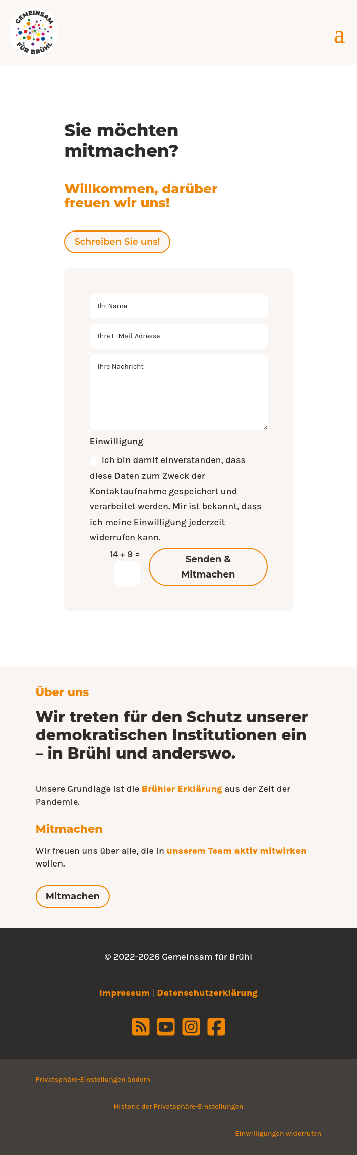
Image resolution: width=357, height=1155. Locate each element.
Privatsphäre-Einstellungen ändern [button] (93, 1079)
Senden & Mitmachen (208, 567)
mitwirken (283, 850)
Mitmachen (73, 896)
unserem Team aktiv (213, 850)
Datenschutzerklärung (207, 992)
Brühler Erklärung (182, 788)
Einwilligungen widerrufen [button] (278, 1133)
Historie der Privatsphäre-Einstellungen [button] (179, 1106)
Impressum (124, 992)
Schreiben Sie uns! (117, 241)
